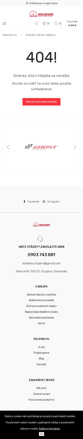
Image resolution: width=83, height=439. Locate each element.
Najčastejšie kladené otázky (41, 311)
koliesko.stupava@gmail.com (41, 263)
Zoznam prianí (41, 394)
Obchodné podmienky (41, 317)
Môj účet (42, 388)
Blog (41, 358)
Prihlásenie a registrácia (41, 3)
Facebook (31, 201)
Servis (41, 323)
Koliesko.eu (10, 35)
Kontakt (41, 364)
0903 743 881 (41, 255)
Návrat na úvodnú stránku (41, 101)
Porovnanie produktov (42, 399)
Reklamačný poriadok (41, 300)
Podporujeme (41, 352)
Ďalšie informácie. (49, 428)
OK (41, 434)
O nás (41, 347)
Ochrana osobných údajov (41, 306)
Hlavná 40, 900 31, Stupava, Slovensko (41, 271)
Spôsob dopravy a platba (41, 294)
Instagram (51, 201)
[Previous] (9, 147)
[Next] (74, 147)
